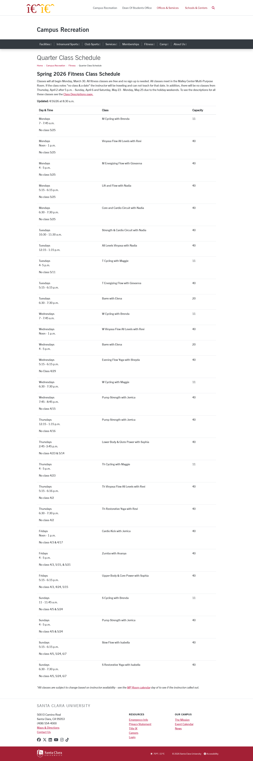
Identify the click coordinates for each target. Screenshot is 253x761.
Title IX (133, 728)
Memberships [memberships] (130, 44)
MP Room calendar (138, 687)
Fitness (72, 65)
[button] (213, 7)
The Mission (182, 719)
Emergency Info (138, 719)
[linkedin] (50, 739)
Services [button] (113, 44)
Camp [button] (165, 44)
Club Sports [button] (94, 44)
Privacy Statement (140, 724)
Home (40, 65)
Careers (133, 732)
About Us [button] (181, 44)
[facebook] (39, 739)
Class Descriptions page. (78, 94)
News (178, 728)
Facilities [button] (47, 44)
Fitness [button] (150, 44)
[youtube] (56, 739)
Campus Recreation (105, 7)
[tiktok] (67, 739)
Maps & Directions (48, 727)
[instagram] (62, 739)
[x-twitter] (45, 739)
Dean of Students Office (137, 7)
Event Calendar (184, 724)
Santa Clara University (63, 705)
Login (132, 737)
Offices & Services (168, 7)
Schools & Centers (196, 7)
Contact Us (44, 732)
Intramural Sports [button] (69, 44)
